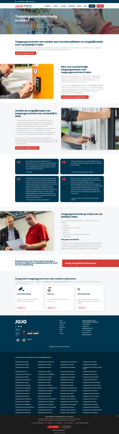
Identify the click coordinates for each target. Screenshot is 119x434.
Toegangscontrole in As (21, 371)
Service (92, 6)
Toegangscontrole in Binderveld (23, 399)
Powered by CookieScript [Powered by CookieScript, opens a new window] (59, 432)
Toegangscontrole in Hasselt (67, 374)
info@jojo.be (85, 326)
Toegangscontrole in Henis (67, 393)
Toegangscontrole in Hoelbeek (68, 412)
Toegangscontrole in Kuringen (90, 404)
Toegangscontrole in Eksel (44, 379)
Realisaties (62, 327)
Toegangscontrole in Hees (67, 382)
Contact (100, 6)
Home (61, 320)
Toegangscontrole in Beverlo (22, 390)
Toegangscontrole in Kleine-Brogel (91, 385)
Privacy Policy (66, 346)
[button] (48, 6)
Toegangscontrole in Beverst (22, 393)
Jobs (60, 331)
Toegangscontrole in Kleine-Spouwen (92, 388)
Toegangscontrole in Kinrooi (90, 379)
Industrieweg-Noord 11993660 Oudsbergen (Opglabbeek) (90, 321)
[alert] (59, 424)
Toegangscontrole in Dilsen (45, 364)
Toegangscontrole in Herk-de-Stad (69, 401)
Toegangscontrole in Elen (44, 382)
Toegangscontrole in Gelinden (45, 390)
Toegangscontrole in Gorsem (45, 409)
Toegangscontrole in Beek (21, 377)
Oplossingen (62, 322)
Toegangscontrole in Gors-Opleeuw (47, 407)
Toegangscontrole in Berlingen (23, 388)
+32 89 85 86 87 (86, 324)
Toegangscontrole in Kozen (90, 401)
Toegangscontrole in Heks (67, 385)
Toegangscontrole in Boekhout (23, 404)
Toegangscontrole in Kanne (90, 361)
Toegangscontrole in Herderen (68, 399)
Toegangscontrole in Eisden (45, 377)
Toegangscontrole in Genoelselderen (47, 399)
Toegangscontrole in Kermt (90, 371)
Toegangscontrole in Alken (22, 367)
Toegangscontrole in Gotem (45, 412)
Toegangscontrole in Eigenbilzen (46, 374)
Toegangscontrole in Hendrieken (68, 390)
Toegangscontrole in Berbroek (23, 379)
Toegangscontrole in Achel (22, 364)
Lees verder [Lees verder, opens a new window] (78, 420)
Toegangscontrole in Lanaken (90, 412)
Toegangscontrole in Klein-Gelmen (91, 382)
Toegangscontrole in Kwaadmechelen (92, 409)
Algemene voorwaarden (55, 346)
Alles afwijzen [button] (66, 427)
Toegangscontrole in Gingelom (45, 404)
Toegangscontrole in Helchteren (68, 388)
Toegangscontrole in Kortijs (90, 399)
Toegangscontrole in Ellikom (45, 385)
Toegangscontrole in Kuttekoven (91, 407)
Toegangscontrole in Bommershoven (24, 407)
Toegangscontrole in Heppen (67, 396)
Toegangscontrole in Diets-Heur (46, 361)
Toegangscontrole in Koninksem (91, 393)
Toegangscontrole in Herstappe (68, 404)
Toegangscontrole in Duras (44, 371)
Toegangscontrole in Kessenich (91, 377)
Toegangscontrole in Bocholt (22, 401)
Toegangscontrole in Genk (44, 396)
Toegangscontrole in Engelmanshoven (47, 388)
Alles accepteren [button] (53, 427)
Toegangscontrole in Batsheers (23, 374)
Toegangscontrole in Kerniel (90, 374)
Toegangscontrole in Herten (67, 407)
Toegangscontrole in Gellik (44, 393)
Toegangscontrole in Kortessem (91, 396)
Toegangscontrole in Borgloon (23, 412)
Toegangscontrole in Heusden (67, 409)
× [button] (117, 416)
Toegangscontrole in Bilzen (22, 396)
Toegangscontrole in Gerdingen (46, 401)
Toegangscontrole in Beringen (23, 385)
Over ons (61, 325)
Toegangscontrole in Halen (67, 364)
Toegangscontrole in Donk (44, 367)
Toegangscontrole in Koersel (90, 390)
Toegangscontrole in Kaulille (90, 364)
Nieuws (61, 329)
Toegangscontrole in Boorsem (23, 409)
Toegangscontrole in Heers (67, 379)
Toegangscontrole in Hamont (67, 371)
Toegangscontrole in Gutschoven (68, 361)
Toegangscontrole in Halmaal (67, 367)
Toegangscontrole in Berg (21, 382)
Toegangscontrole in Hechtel (67, 377)
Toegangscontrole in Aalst (22, 361)
